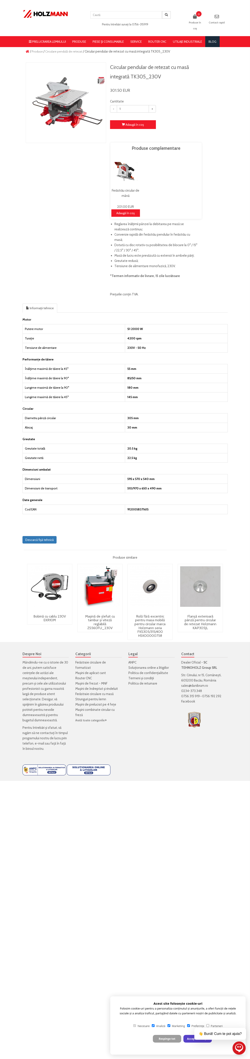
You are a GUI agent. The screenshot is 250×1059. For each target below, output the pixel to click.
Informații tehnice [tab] (40, 308)
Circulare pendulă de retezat (63, 51)
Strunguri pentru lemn (90, 699)
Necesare (141, 1026)
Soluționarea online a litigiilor (148, 668)
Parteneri (214, 1026)
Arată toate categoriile (91, 720)
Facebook (188, 701)
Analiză (158, 1026)
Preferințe (195, 1026)
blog (212, 42)
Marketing (176, 1026)
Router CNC (157, 42)
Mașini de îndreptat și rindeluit (96, 689)
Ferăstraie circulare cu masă (94, 694)
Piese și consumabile (108, 42)
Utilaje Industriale (187, 42)
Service (136, 42)
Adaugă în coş (133, 125)
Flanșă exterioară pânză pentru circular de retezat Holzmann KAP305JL (200, 622)
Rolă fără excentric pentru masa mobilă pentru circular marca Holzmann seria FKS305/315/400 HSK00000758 (150, 626)
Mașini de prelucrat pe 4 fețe (95, 704)
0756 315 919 (190, 696)
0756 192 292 (211, 696)
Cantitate (117, 101)
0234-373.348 (191, 691)
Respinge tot (167, 1039)
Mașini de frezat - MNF (91, 683)
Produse (79, 42)
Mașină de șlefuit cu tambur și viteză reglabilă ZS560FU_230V (100, 622)
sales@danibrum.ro (194, 686)
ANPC (132, 662)
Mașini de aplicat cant (90, 673)
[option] (66, 102)
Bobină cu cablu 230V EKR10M (49, 618)
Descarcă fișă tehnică (39, 540)
